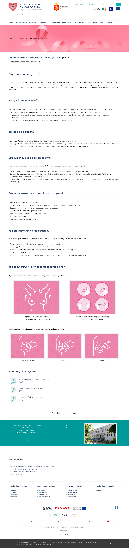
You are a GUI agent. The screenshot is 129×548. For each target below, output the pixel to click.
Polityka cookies (45, 521)
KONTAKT (110, 22)
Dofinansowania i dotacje (82, 521)
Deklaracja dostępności (67, 521)
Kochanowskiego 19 (44, 496)
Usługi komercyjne (17, 474)
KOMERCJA (66, 22)
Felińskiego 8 (13, 492)
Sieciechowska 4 (72, 492)
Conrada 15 (42, 490)
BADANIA (43, 22)
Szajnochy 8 (13, 496)
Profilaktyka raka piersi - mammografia (24, 469)
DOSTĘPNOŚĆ (92, 22)
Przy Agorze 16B (72, 490)
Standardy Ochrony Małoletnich (29, 521)
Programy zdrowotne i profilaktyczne (23, 472)
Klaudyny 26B (43, 492)
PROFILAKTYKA (55, 22)
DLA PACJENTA (20, 22)
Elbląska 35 (13, 490)
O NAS (11, 22)
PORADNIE (32, 22)
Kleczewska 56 (43, 494)
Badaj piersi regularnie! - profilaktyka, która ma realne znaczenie (32, 466)
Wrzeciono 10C (71, 494)
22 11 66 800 (91, 4)
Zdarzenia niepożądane (98, 521)
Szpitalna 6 (99, 490)
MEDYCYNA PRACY (79, 22)
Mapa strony (55, 521)
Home (10, 38)
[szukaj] (118, 4)
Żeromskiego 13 (71, 496)
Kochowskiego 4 (14, 494)
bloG (101, 22)
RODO (17, 521)
